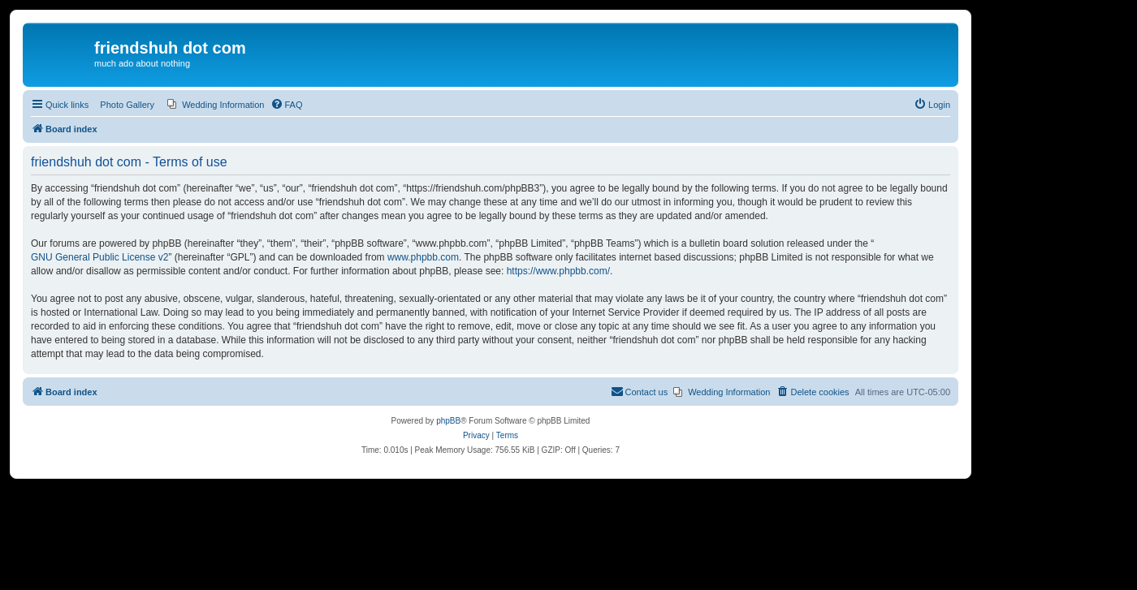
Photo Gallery (127, 105)
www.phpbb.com (423, 257)
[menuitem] (215, 104)
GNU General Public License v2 (99, 257)
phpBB (448, 420)
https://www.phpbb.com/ (558, 271)
